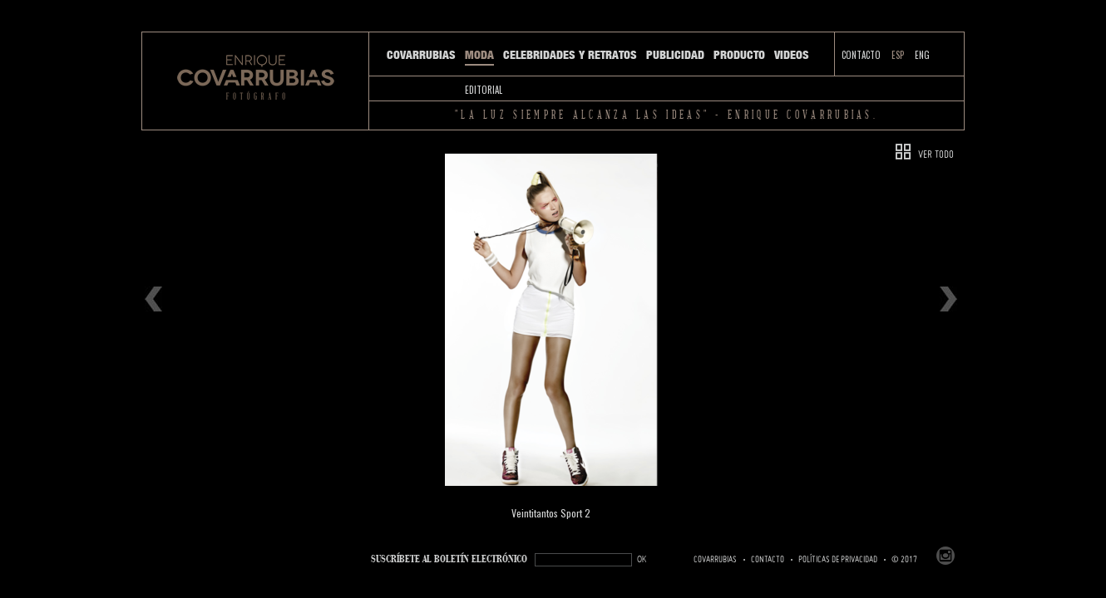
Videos (791, 54)
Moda (479, 54)
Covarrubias (421, 54)
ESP (897, 54)
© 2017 (904, 560)
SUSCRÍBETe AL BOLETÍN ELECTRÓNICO (449, 559)
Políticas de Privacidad (837, 560)
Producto (739, 54)
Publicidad (675, 54)
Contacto (861, 54)
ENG (922, 54)
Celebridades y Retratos (570, 54)
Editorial (483, 89)
